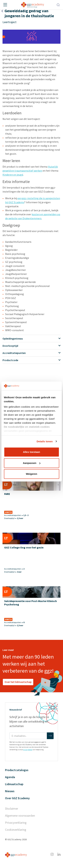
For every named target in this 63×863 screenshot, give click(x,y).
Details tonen (45, 441)
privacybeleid (27, 749)
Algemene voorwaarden (20, 815)
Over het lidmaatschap (18, 682)
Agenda (10, 777)
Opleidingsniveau (31, 338)
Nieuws (9, 791)
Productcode (31, 360)
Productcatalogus (16, 770)
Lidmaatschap (14, 784)
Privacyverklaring (16, 822)
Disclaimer (11, 808)
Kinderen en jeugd (13, 174)
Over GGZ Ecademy (17, 798)
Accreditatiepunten (31, 353)
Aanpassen (31, 463)
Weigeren (31, 473)
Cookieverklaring (15, 830)
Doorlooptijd (31, 345)
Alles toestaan (31, 452)
